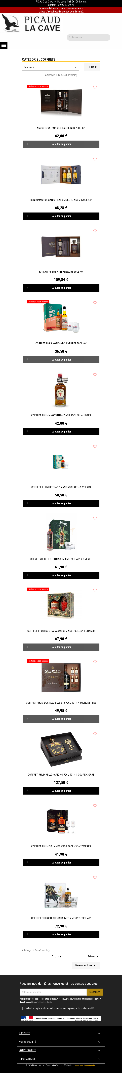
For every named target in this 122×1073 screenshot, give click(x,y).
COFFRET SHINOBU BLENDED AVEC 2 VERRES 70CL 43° (61, 918)
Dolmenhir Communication (85, 1065)
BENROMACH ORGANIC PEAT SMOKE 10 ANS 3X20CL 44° (61, 200)
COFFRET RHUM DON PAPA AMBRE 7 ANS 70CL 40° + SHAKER (61, 631)
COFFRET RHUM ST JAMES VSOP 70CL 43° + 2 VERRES (61, 846)
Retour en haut (86, 966)
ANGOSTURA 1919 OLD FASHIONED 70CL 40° (61, 128)
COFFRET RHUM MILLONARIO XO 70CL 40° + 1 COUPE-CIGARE (61, 774)
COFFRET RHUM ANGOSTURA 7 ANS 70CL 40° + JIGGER (61, 415)
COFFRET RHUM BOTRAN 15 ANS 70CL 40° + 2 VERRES (61, 487)
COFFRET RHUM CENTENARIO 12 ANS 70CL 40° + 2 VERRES (61, 559)
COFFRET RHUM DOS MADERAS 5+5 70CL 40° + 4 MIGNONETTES (61, 702)
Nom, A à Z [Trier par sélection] (51, 67)
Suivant (93, 957)
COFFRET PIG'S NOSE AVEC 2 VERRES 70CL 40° (61, 343)
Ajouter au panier (49, 216)
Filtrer (92, 67)
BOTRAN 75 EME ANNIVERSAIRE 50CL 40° (61, 271)
